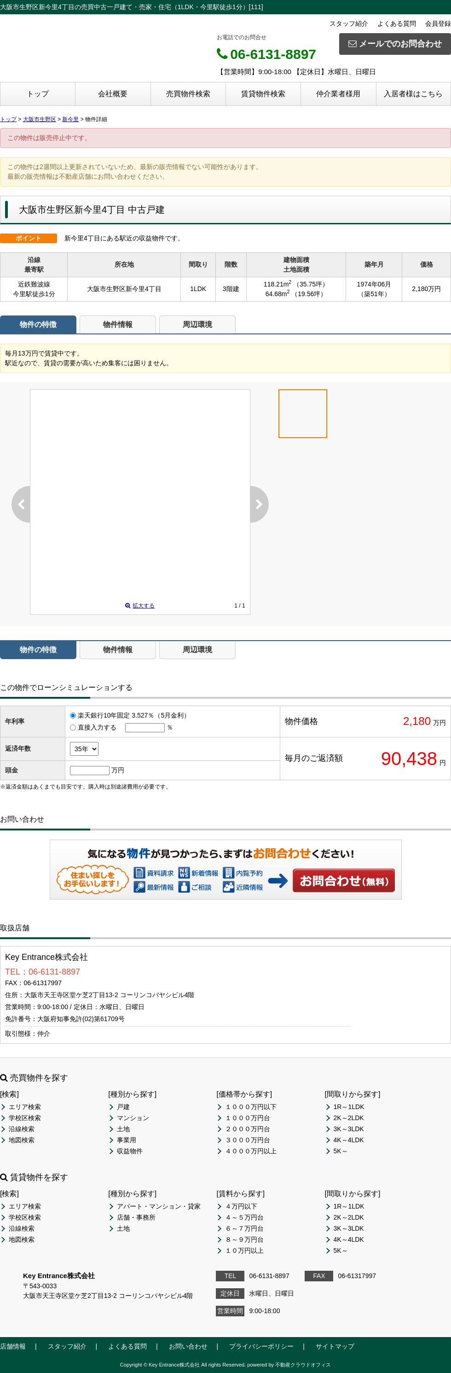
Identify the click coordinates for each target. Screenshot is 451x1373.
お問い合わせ (344, 880)
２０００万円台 (247, 1129)
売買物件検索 (188, 94)
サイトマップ (335, 1346)
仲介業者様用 (338, 94)
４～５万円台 (244, 1217)
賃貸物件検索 (263, 94)
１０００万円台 (247, 1118)
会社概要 (112, 94)
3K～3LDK (349, 1129)
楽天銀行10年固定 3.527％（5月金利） (134, 715)
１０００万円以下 (251, 1106)
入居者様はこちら (413, 94)
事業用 (126, 1140)
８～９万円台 (244, 1239)
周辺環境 (197, 324)
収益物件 (130, 1151)
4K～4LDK (349, 1140)
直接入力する (97, 727)
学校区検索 (25, 1118)
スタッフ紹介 (349, 23)
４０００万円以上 (251, 1151)
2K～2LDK (349, 1118)
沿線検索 (22, 1129)
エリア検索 (25, 1106)
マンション (133, 1118)
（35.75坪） (311, 284)
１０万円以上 (244, 1250)
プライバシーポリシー (261, 1346)
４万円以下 (241, 1206)
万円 (117, 770)
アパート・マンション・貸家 (159, 1206)
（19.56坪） (309, 294)
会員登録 (438, 23)
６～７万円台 (244, 1228)
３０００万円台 (247, 1140)
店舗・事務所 (136, 1217)
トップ (38, 94)
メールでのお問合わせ (395, 43)
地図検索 (22, 1140)
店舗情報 (13, 1346)
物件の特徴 (38, 324)
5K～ (341, 1151)
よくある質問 (396, 23)
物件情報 (118, 324)
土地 (123, 1129)
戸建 (123, 1106)
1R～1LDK (349, 1106)
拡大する (140, 605)
